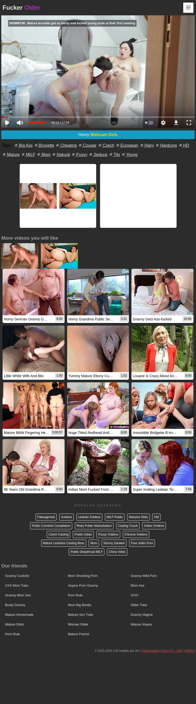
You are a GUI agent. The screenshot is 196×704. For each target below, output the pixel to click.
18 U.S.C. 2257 (172, 651)
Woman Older (78, 624)
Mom (43, 154)
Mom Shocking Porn (83, 576)
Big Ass (23, 145)
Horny (98, 134)
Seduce (97, 154)
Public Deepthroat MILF (86, 552)
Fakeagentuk (46, 517)
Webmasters (151, 651)
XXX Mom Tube (16, 585)
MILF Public (115, 517)
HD (183, 145)
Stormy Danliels (114, 543)
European (126, 145)
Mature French (79, 634)
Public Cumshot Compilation (51, 526)
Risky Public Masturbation (94, 526)
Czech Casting (58, 534)
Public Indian (83, 534)
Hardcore (166, 145)
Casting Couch (128, 526)
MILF (28, 154)
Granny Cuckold (17, 576)
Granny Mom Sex (18, 595)
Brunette (44, 145)
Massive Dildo (138, 517)
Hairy (146, 145)
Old (156, 517)
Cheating (66, 145)
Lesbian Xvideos (89, 517)
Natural (61, 154)
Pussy (79, 154)
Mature (11, 154)
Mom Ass (137, 585)
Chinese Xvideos (136, 534)
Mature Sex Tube (80, 615)
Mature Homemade (19, 615)
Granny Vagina (142, 615)
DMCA (190, 651)
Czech (105, 145)
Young (129, 154)
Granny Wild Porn (144, 576)
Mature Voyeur (141, 624)
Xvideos (66, 517)
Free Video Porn (142, 543)
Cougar (87, 145)
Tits (114, 154)
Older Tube (139, 605)
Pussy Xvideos (108, 534)
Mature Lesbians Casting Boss (63, 543)
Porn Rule (75, 595)
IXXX (134, 595)
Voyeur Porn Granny (83, 585)
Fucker (21, 7)
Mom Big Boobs (79, 605)
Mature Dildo (14, 624)
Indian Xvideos (154, 526)
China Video (117, 552)
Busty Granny (15, 605)
